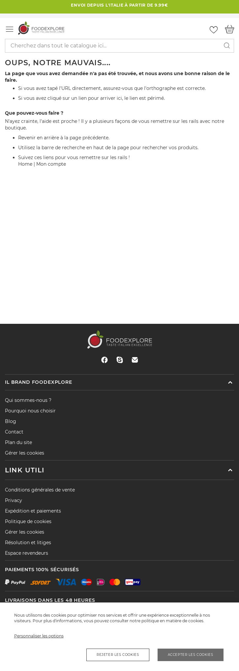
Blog (10, 421)
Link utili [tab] (24, 470)
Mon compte (51, 164)
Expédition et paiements (33, 511)
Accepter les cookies (190, 655)
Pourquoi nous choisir (30, 411)
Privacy (13, 500)
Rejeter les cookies (118, 655)
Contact (14, 432)
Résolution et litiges (28, 542)
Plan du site (18, 442)
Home (25, 164)
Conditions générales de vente (40, 490)
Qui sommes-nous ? (28, 400)
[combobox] (119, 46)
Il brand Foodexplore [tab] (38, 382)
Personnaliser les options (39, 635)
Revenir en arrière (38, 138)
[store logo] (41, 27)
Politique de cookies (28, 521)
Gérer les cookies (24, 453)
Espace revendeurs (26, 553)
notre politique (144, 620)
